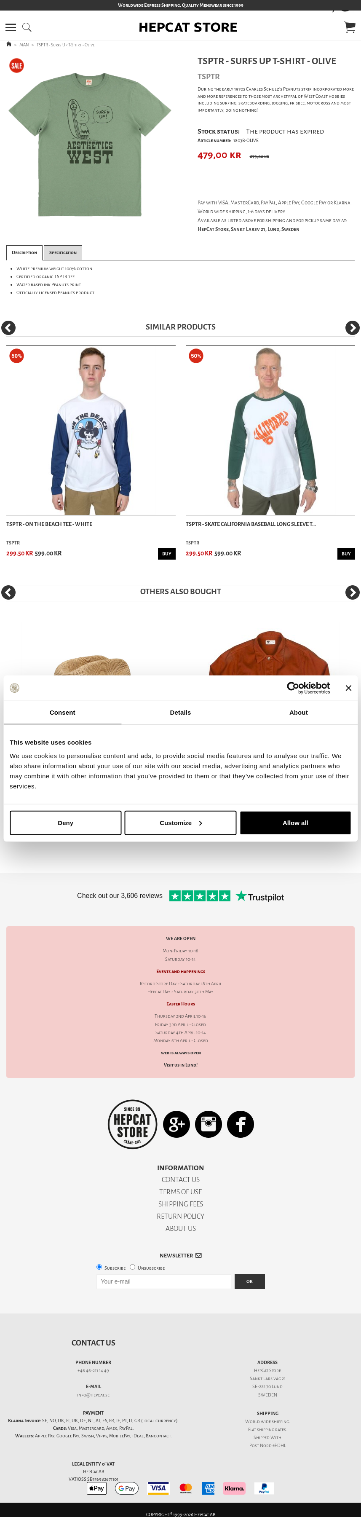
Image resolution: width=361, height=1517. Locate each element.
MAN (24, 45)
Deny (65, 822)
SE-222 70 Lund (267, 1386)
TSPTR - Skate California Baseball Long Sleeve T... (251, 524)
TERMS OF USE (180, 1191)
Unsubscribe (151, 1268)
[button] (10, 27)
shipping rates (271, 1429)
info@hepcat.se (93, 1395)
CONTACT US (181, 1179)
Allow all (295, 822)
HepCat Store (267, 1370)
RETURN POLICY (180, 1216)
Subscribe (115, 1268)
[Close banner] (348, 688)
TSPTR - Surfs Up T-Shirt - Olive (66, 45)
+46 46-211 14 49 (93, 1370)
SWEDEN (267, 1395)
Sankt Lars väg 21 (268, 1378)
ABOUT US (181, 1228)
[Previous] (8, 328)
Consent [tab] (62, 712)
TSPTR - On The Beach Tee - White (49, 524)
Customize (181, 822)
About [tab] (298, 712)
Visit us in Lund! (181, 1065)
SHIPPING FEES (180, 1204)
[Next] (352, 328)
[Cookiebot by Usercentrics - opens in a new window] (293, 688)
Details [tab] (180, 712)
